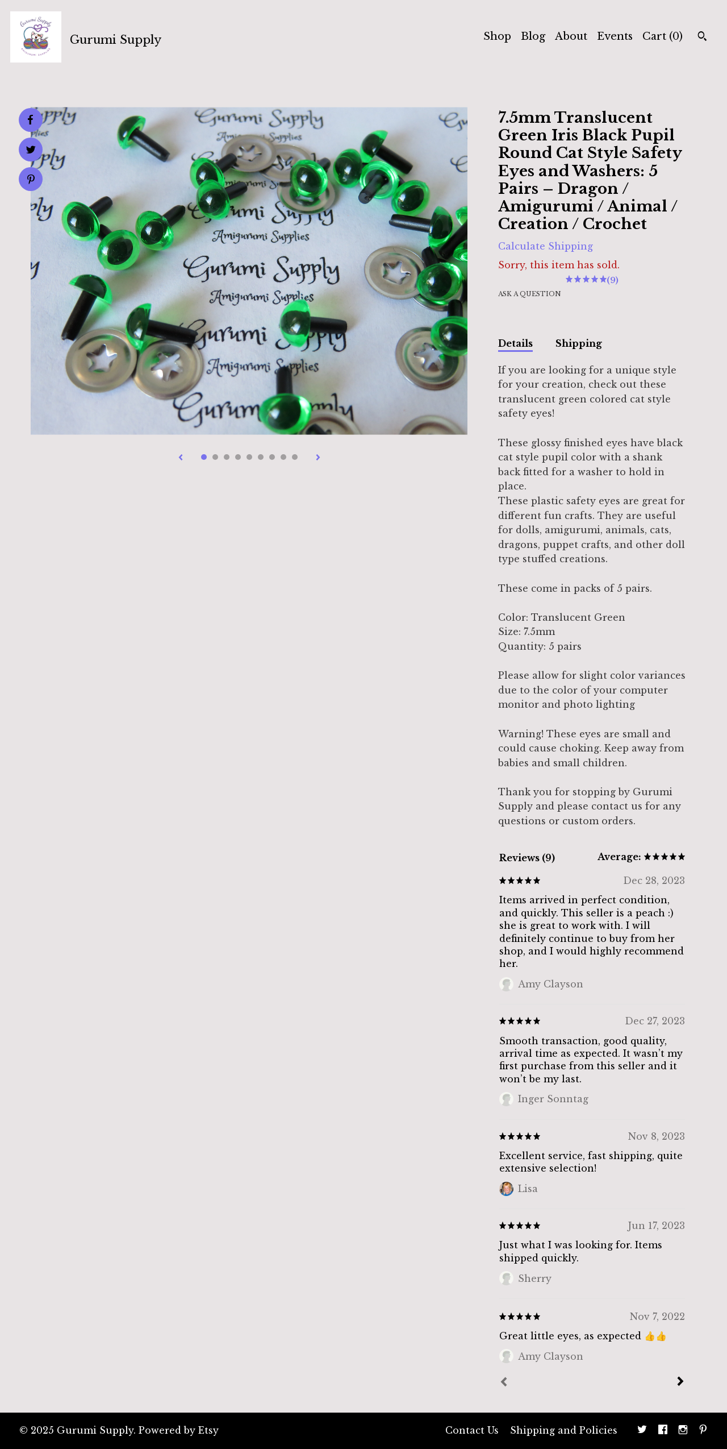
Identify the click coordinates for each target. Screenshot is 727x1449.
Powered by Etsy (179, 1430)
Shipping (578, 343)
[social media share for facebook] (30, 120)
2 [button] (215, 457)
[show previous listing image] (181, 458)
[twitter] (642, 1431)
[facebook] (662, 1431)
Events (615, 36)
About (571, 36)
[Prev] (503, 1383)
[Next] (680, 1382)
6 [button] (261, 457)
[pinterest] (703, 1431)
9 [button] (295, 457)
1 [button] (204, 457)
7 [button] (272, 457)
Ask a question (529, 294)
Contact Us (472, 1430)
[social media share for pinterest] (31, 180)
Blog (533, 36)
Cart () (662, 36)
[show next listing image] (318, 458)
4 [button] (238, 457)
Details (515, 343)
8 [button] (283, 457)
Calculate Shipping (545, 246)
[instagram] (683, 1431)
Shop (497, 36)
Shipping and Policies (563, 1430)
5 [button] (249, 457)
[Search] (702, 37)
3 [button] (226, 457)
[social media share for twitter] (31, 151)
